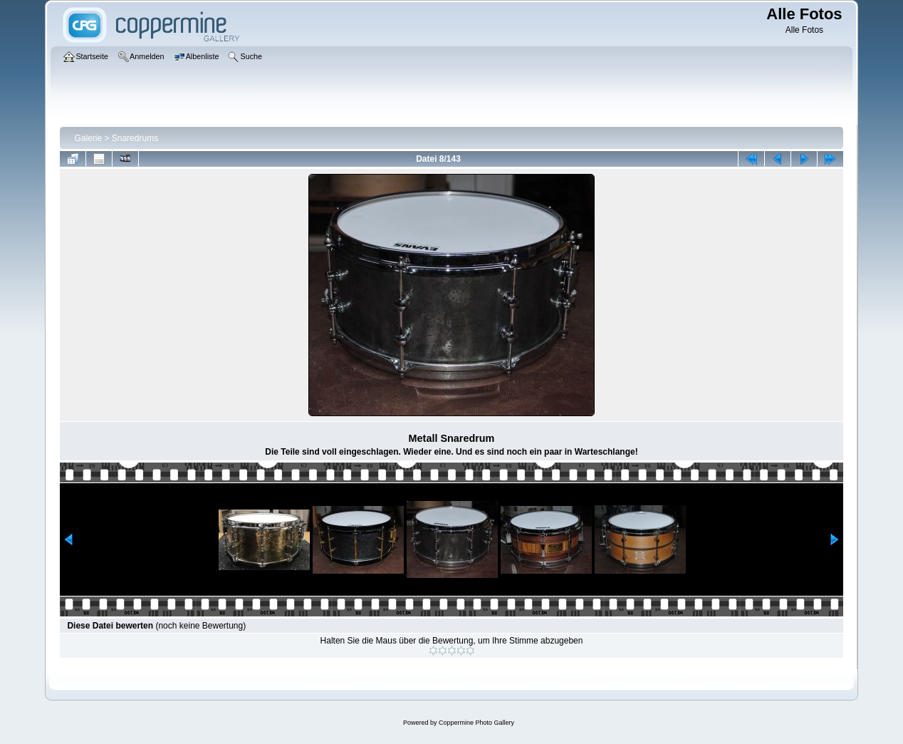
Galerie (88, 138)
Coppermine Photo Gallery (476, 722)
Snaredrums (135, 138)
